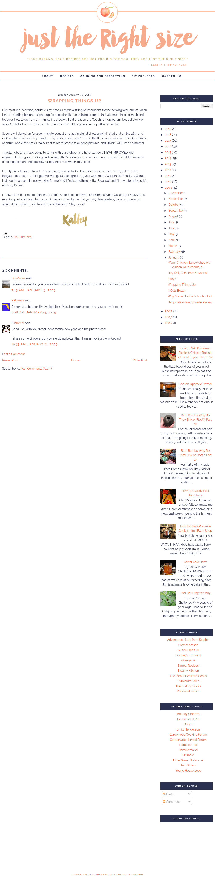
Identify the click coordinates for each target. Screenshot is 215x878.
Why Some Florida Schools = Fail (190, 296)
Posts (168, 794)
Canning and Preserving (102, 76)
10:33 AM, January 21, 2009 (35, 344)
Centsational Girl (188, 719)
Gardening (172, 76)
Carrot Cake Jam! (195, 562)
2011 (168, 176)
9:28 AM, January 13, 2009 (34, 312)
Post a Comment (13, 354)
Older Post (140, 360)
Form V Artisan (188, 645)
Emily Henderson (188, 729)
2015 (168, 152)
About (47, 76)
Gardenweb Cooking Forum (188, 734)
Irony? (172, 278)
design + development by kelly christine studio (107, 875)
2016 (168, 146)
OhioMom (18, 278)
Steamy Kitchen (188, 670)
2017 (168, 140)
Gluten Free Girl (188, 650)
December (176, 193)
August (173, 216)
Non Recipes (22, 237)
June (172, 228)
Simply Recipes (188, 665)
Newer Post (10, 360)
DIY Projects (143, 76)
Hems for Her (188, 744)
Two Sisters (188, 765)
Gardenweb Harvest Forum (188, 739)
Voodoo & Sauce (188, 691)
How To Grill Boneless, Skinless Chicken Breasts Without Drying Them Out (195, 353)
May (171, 234)
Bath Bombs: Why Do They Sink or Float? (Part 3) (195, 419)
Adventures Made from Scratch (188, 639)
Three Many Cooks (188, 686)
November (176, 198)
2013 (168, 164)
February (174, 251)
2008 (169, 311)
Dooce (188, 724)
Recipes (67, 76)
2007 (168, 317)
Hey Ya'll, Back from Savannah (188, 273)
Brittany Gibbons (188, 714)
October (174, 204)
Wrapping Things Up (182, 284)
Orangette (188, 660)
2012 (168, 170)
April (171, 240)
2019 (168, 128)
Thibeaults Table (188, 681)
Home (75, 360)
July (171, 222)
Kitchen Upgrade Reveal (195, 384)
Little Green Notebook (188, 760)
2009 (169, 187)
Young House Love (188, 770)
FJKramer (18, 323)
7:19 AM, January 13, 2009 (34, 290)
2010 (168, 181)
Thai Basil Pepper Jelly (195, 593)
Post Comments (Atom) (36, 368)
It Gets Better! (177, 290)
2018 (168, 134)
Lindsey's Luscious (188, 655)
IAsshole (188, 755)
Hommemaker (188, 750)
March (173, 245)
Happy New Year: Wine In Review (190, 302)
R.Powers (18, 300)
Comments (172, 801)
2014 (168, 158)
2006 (169, 323)
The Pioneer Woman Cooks (188, 676)
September (176, 210)
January (174, 257)
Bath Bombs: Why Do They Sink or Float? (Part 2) (195, 455)
